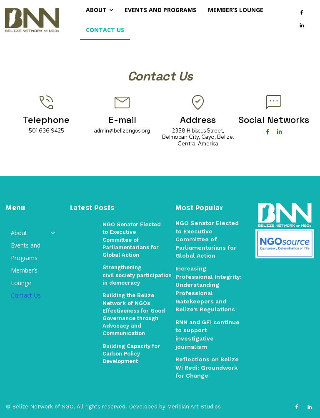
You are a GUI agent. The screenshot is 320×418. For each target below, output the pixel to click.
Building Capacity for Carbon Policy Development (131, 353)
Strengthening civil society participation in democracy (137, 274)
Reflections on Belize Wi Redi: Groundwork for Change (207, 367)
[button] (75, 19)
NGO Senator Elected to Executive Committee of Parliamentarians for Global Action (131, 239)
